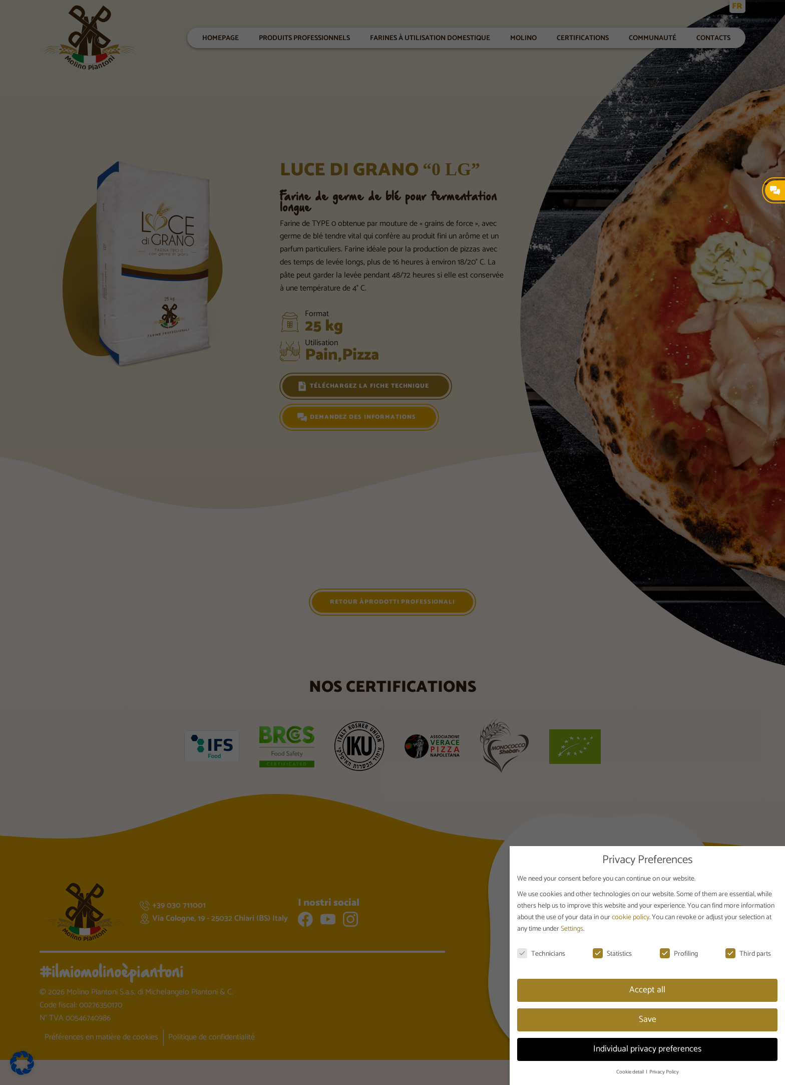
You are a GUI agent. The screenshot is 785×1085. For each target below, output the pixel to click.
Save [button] (647, 1019)
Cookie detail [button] (630, 1071)
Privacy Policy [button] (664, 1071)
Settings (572, 929)
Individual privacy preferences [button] (647, 1049)
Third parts (748, 954)
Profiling (679, 954)
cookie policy (630, 917)
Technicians (541, 954)
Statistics (612, 954)
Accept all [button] (647, 990)
